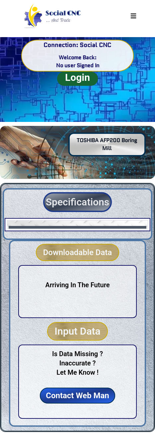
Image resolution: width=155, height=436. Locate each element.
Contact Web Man (77, 395)
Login (77, 77)
